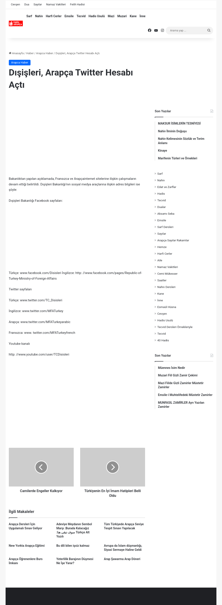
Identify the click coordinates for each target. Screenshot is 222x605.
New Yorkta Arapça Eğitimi (27, 545)
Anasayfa (16, 53)
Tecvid (81, 16)
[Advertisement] (77, 129)
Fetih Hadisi (77, 4)
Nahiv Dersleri (166, 287)
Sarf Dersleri (165, 227)
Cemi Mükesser (167, 273)
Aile (159, 260)
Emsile (68, 16)
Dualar (161, 207)
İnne (142, 16)
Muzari (122, 16)
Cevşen (15, 4)
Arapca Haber (44, 53)
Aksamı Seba (165, 213)
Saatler (162, 280)
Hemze (162, 247)
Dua (26, 4)
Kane (133, 16)
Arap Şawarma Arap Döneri (122, 559)
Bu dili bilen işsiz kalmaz (72, 545)
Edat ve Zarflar (166, 187)
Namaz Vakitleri (56, 4)
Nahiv (39, 16)
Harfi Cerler (53, 16)
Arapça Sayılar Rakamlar (173, 240)
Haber (30, 53)
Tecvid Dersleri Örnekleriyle (175, 327)
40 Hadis (163, 340)
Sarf (29, 16)
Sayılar (38, 4)
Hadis (161, 193)
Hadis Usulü (97, 16)
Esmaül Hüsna (166, 307)
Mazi (111, 16)
